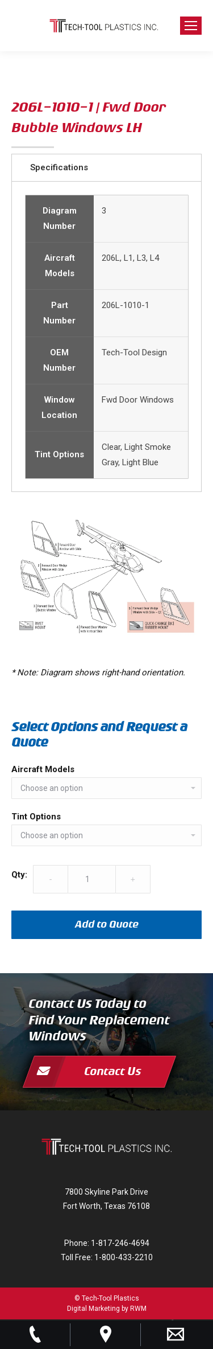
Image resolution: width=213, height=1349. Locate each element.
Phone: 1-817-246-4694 (106, 1243)
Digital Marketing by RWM (107, 1309)
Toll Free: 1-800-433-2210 (107, 1257)
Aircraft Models (42, 769)
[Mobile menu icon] (191, 26)
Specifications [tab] (59, 167)
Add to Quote (107, 924)
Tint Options (36, 816)
